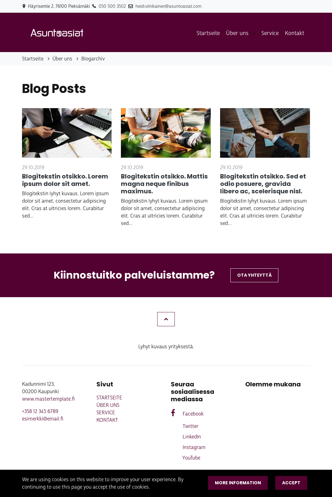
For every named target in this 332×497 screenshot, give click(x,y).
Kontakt (294, 33)
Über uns (238, 33)
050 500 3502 (112, 6)
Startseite (208, 33)
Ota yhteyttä (254, 275)
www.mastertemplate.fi (48, 399)
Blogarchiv (93, 58)
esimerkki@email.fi (42, 419)
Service (270, 33)
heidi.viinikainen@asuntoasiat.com (168, 6)
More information (238, 483)
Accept (291, 483)
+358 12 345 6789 (40, 411)
